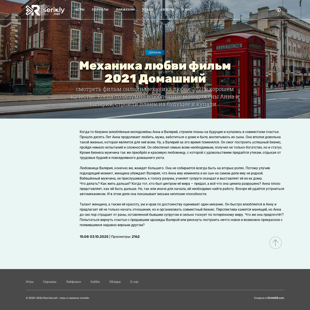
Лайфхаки (125, 9)
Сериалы (100, 9)
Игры (80, 9)
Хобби (147, 9)
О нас (187, 9)
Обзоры (167, 9)
